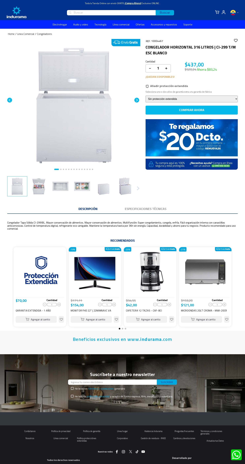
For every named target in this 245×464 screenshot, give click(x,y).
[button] (119, 328)
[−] (150, 68)
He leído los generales (100, 388)
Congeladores (44, 34)
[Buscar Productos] (165, 12)
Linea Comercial (25, 34)
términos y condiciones (101, 389)
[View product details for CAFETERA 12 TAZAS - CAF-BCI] (150, 287)
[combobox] (120, 12)
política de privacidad (98, 396)
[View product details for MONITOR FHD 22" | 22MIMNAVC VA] (95, 287)
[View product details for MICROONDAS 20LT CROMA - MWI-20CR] (205, 287)
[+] (166, 68)
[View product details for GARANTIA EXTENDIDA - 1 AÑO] (40, 287)
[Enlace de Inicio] (11, 34)
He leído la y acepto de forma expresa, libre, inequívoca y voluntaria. (124, 396)
